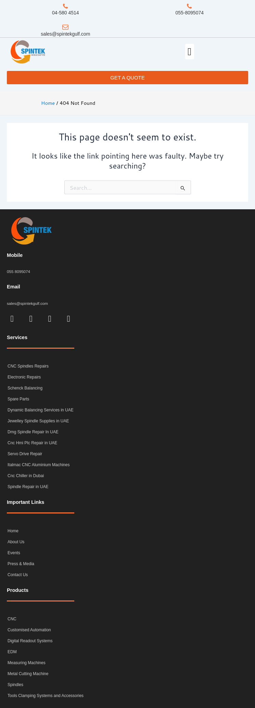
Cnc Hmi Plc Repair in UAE (32, 442)
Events (14, 552)
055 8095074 (18, 271)
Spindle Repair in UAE (28, 486)
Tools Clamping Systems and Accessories (46, 695)
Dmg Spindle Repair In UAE (33, 432)
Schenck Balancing (25, 388)
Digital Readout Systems (30, 640)
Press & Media (21, 563)
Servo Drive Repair (25, 453)
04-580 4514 (65, 12)
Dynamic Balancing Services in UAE (41, 410)
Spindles (15, 684)
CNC (12, 619)
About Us (16, 541)
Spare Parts (18, 399)
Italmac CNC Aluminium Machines (38, 464)
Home (13, 531)
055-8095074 (189, 12)
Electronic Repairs (24, 377)
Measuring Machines (27, 662)
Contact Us (18, 574)
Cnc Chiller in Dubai (26, 475)
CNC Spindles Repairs (28, 366)
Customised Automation (29, 630)
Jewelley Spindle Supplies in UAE (38, 421)
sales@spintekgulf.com (65, 34)
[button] (189, 51)
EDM (12, 651)
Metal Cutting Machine (28, 673)
